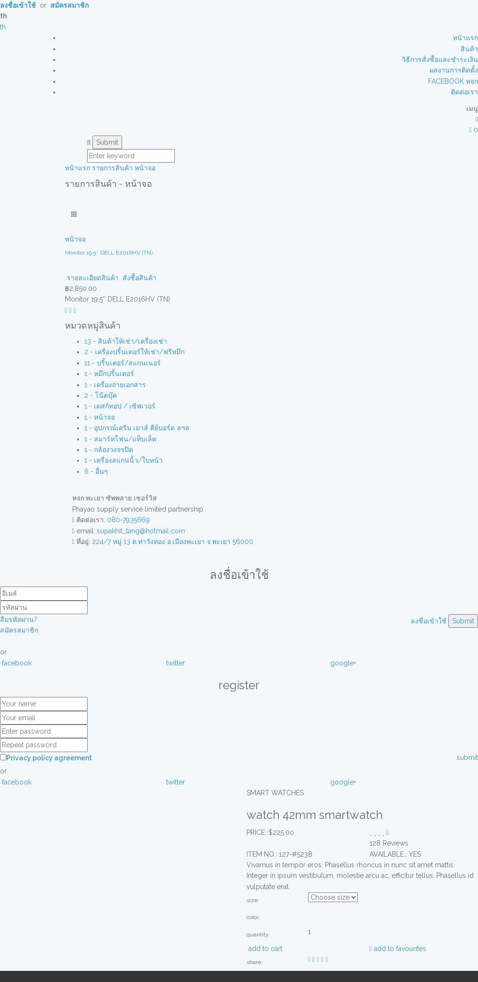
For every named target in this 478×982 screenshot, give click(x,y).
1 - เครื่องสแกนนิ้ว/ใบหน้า (123, 460)
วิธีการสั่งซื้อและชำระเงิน (440, 59)
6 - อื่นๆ (96, 471)
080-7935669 (128, 520)
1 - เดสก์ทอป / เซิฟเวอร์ (119, 406)
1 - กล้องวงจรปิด (108, 449)
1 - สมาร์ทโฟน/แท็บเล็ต (120, 439)
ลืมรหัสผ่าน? (18, 619)
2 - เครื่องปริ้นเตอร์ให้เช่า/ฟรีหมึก (134, 352)
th (3, 27)
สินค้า (469, 49)
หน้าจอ (145, 168)
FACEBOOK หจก (453, 81)
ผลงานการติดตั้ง (454, 70)
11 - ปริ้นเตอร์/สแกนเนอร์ (122, 363)
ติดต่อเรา (464, 92)
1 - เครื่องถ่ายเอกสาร (115, 385)
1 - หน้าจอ (99, 417)
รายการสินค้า (112, 168)
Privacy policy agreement (49, 758)
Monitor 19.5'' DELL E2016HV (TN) (109, 252)
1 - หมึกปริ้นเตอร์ (109, 374)
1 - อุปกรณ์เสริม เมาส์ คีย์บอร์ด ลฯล (136, 428)
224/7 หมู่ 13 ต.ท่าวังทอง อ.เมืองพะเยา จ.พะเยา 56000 (172, 541)
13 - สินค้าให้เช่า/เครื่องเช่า (125, 341)
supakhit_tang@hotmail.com (141, 531)
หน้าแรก (465, 38)
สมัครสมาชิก (19, 630)
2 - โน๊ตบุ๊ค (100, 395)
